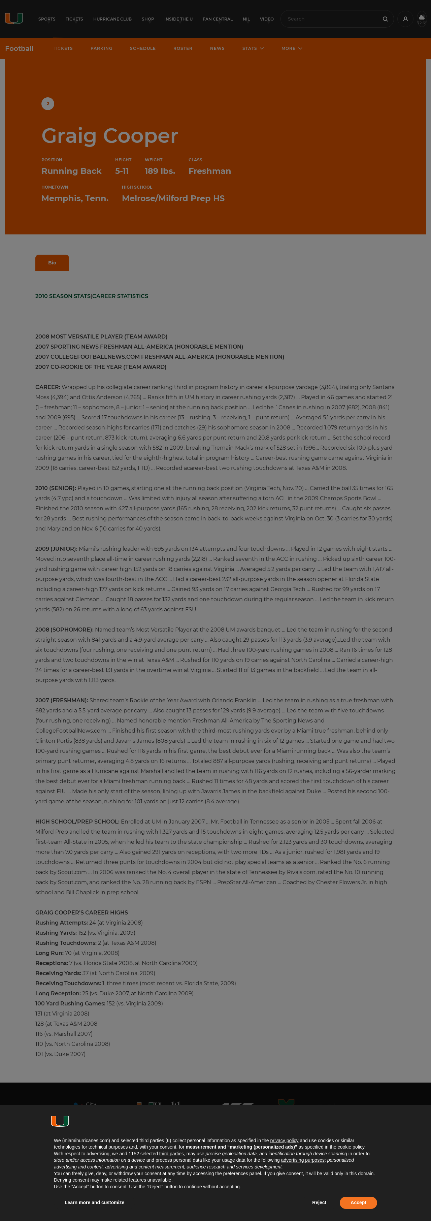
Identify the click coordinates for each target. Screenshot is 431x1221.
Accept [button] (358, 1202)
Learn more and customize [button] (94, 1202)
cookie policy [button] (351, 1147)
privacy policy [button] (284, 1140)
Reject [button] (319, 1202)
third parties (171, 1153)
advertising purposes (303, 1160)
